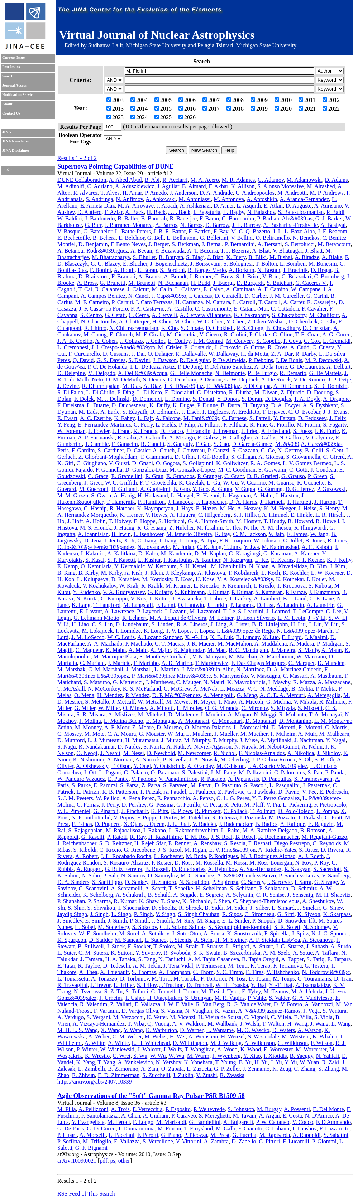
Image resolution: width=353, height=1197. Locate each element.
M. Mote (94, 734)
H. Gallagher (237, 437)
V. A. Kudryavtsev (124, 592)
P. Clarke (259, 334)
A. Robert (86, 856)
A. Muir (307, 734)
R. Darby (305, 354)
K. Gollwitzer (231, 463)
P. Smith (139, 921)
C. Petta (212, 805)
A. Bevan (141, 251)
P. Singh (143, 914)
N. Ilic (251, 528)
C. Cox (312, 341)
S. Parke (81, 785)
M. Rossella (209, 863)
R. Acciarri (174, 180)
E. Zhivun (83, 1075)
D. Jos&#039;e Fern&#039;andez (96, 547)
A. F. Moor (116, 727)
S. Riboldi (84, 850)
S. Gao (221, 444)
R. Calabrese (109, 289)
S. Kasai (94, 560)
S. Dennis (154, 379)
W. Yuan (309, 1062)
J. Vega (311, 1011)
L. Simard (283, 908)
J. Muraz (171, 740)
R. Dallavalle (191, 354)
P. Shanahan (71, 901)
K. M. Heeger (279, 508)
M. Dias (131, 386)
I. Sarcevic (279, 882)
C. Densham (182, 379)
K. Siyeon (308, 914)
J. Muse (249, 740)
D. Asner (224, 206)
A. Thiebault (114, 972)
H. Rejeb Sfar (150, 843)
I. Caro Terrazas (154, 302)
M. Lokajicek (97, 631)
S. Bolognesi (238, 264)
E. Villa (302, 1017)
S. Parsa (129, 785)
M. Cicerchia (182, 334)
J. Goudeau (324, 470)
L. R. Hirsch (329, 515)
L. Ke (261, 560)
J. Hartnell (272, 502)
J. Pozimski (253, 817)
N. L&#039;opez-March (305, 631)
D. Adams (336, 180)
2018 (235, 109)
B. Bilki (257, 257)
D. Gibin (185, 457)
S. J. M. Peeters (75, 798)
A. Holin (96, 521)
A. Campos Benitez (103, 296)
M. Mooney (88, 727)
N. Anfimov (129, 199)
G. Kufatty (160, 592)
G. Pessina (161, 805)
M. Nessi (133, 753)
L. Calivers (187, 289)
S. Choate (192, 328)
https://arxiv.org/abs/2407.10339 (94, 1082)
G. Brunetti (112, 283)
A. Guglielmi (155, 489)
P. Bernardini (240, 244)
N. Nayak (245, 747)
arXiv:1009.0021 (76, 1161)
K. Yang (85, 1062)
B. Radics (266, 824)
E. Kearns (282, 560)
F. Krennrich (236, 586)
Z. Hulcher (181, 528)
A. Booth (124, 270)
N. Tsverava (87, 991)
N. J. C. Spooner (330, 933)
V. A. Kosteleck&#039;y (245, 579)
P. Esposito (178, 1109)
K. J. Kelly (339, 560)
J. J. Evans (335, 412)
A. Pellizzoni (93, 1109)
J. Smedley (69, 921)
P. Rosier (162, 863)
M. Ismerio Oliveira (189, 534)
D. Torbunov (134, 978)
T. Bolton (266, 264)
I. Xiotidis (275, 1056)
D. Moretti (283, 727)
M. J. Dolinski (113, 399)
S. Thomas (144, 972)
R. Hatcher (122, 508)
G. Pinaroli (105, 811)
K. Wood (250, 1049)
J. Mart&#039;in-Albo (208, 669)
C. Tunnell (163, 991)
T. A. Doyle (307, 399)
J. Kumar (218, 592)
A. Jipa (208, 540)
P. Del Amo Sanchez (228, 367)
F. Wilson (322, 1043)
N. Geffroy (289, 450)
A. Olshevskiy (92, 766)
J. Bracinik (295, 270)
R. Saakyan (297, 869)
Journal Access (14, 85)
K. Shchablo (196, 901)
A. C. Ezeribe (95, 418)
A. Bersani (269, 244)
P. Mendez (137, 695)
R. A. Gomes (265, 463)
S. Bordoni (172, 270)
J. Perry (110, 805)
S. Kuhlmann (190, 592)
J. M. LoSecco (87, 637)
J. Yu (276, 1062)
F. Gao (203, 444)
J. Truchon (171, 985)
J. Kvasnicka (186, 598)
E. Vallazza (147, 1004)
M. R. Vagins (230, 998)
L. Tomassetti (73, 978)
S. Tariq (315, 959)
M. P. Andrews (327, 193)
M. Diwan (266, 392)
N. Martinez (250, 669)
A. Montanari (193, 721)
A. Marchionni (277, 656)
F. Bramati (123, 276)
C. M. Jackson (249, 534)
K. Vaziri (225, 1011)
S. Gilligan (243, 457)
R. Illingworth (310, 528)
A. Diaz (152, 386)
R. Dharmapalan (100, 386)
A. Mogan (239, 714)
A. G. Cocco (336, 334)
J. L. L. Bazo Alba (294, 231)
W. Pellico (107, 798)
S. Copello (268, 341)
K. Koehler (295, 573)
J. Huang (124, 528)
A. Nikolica (300, 753)
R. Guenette (310, 483)
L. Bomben (293, 264)
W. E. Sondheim (97, 933)
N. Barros (191, 225)
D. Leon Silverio (255, 618)
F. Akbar (218, 186)
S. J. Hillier (246, 515)
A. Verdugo (70, 1017)
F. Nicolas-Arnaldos (262, 753)
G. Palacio (136, 772)
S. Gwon (101, 495)
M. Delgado (101, 373)
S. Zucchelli (156, 1075)
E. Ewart (67, 418)
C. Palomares (289, 772)
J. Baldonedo (100, 218)
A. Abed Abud (125, 180)
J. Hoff (75, 521)
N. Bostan (268, 270)
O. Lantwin (191, 605)
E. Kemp (67, 566)
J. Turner (188, 991)
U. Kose (205, 579)
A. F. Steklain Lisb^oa (274, 940)
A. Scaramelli (126, 888)
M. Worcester (311, 1049)
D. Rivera (332, 850)
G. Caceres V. (310, 283)
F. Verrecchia (148, 1109)
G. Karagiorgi (245, 553)
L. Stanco (155, 940)
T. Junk (232, 547)
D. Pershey (133, 805)
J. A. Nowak (203, 759)
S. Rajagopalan (85, 830)
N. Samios (133, 875)
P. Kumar (242, 592)
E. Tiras (255, 972)
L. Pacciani (121, 1135)
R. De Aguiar (195, 360)
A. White (95, 1043)
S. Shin (76, 908)
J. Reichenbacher (76, 843)
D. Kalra (148, 553)
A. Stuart (262, 946)
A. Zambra (216, 1141)
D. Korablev (125, 579)
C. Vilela (281, 1017)
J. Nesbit (110, 753)
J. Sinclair (308, 908)
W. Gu (230, 483)
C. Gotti (298, 470)
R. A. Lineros (192, 624)
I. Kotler (316, 579)
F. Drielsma (70, 405)
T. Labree (215, 598)
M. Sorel (129, 933)
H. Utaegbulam (164, 998)
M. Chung (95, 334)
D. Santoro (163, 882)
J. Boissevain (205, 264)
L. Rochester (168, 856)
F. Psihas (82, 824)
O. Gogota (168, 463)
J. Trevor (100, 985)
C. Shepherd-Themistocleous (266, 901)
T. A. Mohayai (325, 714)
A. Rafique (292, 824)
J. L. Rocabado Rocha (126, 856)
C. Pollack (236, 811)
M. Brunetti (141, 283)
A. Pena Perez (138, 798)
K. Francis (145, 431)
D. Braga (321, 270)
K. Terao (260, 966)
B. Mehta (302, 689)
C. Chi (327, 321)
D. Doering (320, 392)
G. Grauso (293, 476)
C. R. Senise (270, 895)
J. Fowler (99, 431)
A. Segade (185, 895)
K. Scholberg (98, 895)
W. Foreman (71, 431)
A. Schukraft (130, 895)
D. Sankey (136, 882)
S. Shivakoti (101, 908)
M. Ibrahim (210, 528)
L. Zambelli (91, 1069)
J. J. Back (179, 212)
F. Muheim (282, 734)
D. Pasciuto (228, 785)
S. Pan (314, 772)
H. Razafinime (165, 837)
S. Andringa (99, 199)
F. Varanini (106, 1011)
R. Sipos (232, 914)
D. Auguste (298, 206)
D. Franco (171, 431)
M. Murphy (197, 740)
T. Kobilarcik (243, 573)
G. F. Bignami (91, 1148)
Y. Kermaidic (129, 566)
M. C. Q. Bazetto (250, 231)
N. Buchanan (173, 283)
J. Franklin (198, 431)
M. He (227, 508)
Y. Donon (228, 399)
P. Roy (321, 863)
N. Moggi (265, 714)
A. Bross (87, 283)
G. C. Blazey (105, 264)
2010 (283, 100)
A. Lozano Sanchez (159, 637)
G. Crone (254, 347)
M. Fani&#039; (201, 418)
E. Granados (180, 476)
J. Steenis (180, 940)
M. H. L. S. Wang (77, 1030)
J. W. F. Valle (178, 1004)
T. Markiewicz (211, 663)
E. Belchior (131, 238)
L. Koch (270, 573)
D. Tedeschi (116, 966)
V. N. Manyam (209, 656)
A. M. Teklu (147, 966)
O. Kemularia (96, 566)
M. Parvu (201, 785)
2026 (187, 117)
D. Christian (316, 328)
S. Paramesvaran (313, 779)
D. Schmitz (304, 888)
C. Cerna (139, 315)
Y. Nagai (336, 740)
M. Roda (196, 856)
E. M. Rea (196, 837)
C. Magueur (89, 650)
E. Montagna (161, 721)
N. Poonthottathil (91, 817)
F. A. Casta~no (148, 309)
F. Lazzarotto (334, 1128)
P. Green (317, 476)
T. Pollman (262, 811)
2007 (211, 100)
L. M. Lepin (291, 618)
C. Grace (98, 476)
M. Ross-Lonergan (270, 863)
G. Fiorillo (281, 425)
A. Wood (227, 1049)
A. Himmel (275, 515)
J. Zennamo (256, 1069)
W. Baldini (69, 218)
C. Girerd (334, 457)
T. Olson (121, 766)
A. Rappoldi (306, 1135)
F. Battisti (200, 231)
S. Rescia (234, 843)
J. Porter (168, 817)
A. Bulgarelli (238, 1122)
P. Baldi (335, 212)
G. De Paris (70, 1128)
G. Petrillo (188, 805)
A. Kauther (207, 560)
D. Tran (343, 978)
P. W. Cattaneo (272, 1122)
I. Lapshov (304, 1128)
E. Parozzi (105, 785)
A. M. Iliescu (276, 528)
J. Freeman (225, 431)
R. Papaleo (212, 779)
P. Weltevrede (209, 1109)
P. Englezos (215, 412)
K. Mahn (115, 650)
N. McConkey (104, 689)
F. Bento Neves (128, 244)
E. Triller (124, 985)
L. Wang (340, 1024)
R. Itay (222, 534)
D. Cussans (116, 354)
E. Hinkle (302, 515)
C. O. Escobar (304, 412)
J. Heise (307, 508)
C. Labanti (277, 1128)
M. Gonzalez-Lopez (192, 470)
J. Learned (278, 611)
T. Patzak (150, 792)
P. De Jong (189, 367)
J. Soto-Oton (186, 933)
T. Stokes (164, 946)
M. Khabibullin (228, 566)
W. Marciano (311, 656)
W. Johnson (267, 540)
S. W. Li (337, 618)
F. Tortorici (213, 978)
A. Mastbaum (326, 676)
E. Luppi (292, 637)
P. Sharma (99, 901)
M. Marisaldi (171, 1122)
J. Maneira (283, 650)
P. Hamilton (151, 502)
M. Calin (162, 289)
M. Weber (155, 1036)
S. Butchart (279, 283)
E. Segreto (211, 895)
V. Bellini (242, 238)
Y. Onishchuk (169, 766)
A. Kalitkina (121, 553)
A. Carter (293, 302)
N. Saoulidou (194, 882)
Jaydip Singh (72, 914)
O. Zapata (172, 1069)
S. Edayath (134, 412)
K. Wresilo (97, 1056)
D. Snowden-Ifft (297, 921)
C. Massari (295, 676)
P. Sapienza (225, 882)
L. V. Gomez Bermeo (307, 463)
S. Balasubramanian (301, 212)
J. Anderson (183, 193)
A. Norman (120, 759)
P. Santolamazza (100, 1116)
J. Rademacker (236, 824)
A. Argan (269, 1116)
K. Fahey (124, 418)
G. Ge (268, 450)
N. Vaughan (198, 1011)
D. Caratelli (228, 296)
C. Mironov (254, 708)
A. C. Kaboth (317, 547)
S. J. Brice (247, 276)
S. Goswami (272, 470)
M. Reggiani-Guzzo (324, 837)
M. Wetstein (296, 1036)
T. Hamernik (120, 502)
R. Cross (277, 347)
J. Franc (121, 431)
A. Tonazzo (104, 978)
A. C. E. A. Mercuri (282, 695)
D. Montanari (260, 721)
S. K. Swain (206, 953)
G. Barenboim (238, 218)
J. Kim (337, 566)
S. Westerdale (263, 1036)
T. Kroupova (291, 586)
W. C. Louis (121, 637)
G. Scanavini (93, 888)
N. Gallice (291, 437)
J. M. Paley (223, 772)
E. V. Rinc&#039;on (232, 850)
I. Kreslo (264, 586)
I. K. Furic (327, 431)
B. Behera (104, 238)
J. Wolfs (172, 1049)
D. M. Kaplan (210, 553)
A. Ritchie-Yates (277, 850)
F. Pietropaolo (330, 805)
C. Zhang (305, 1069)
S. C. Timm (229, 972)
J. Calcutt (138, 289)
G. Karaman (277, 553)
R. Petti (232, 805)
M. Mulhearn (334, 734)
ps (112, 1161)
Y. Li (63, 624)
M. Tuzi (210, 991)
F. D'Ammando (333, 1122)
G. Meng (247, 695)
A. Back (134, 212)
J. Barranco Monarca (129, 225)
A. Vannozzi (319, 1004)
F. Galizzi (209, 437)
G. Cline (282, 334)
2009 (259, 100)
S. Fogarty (335, 425)
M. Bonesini (323, 264)
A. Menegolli (218, 695)
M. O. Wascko (253, 1030)
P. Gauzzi (218, 450)
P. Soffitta (68, 1141)
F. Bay (221, 231)
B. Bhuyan (171, 257)
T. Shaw (170, 901)
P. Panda (334, 772)
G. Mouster (151, 734)
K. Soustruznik (244, 933)
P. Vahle (257, 998)
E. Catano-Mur (251, 309)
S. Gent (334, 450)
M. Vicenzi (182, 1017)
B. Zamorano (123, 1069)
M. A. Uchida (306, 991)
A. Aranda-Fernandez (304, 199)
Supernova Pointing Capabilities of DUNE (115, 166)
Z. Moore (143, 727)
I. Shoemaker (133, 908)
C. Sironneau (259, 914)
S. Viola (323, 1017)
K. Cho (169, 328)
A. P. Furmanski (96, 437)
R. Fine (258, 425)
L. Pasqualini (284, 785)
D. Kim (318, 566)
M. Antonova (229, 199)
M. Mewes (178, 702)
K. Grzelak (191, 483)
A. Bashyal (333, 225)
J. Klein (154, 573)
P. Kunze (296, 592)
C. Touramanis (314, 978)
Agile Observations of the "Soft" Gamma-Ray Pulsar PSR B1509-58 (151, 1095)
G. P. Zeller (227, 1069)
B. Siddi (214, 908)
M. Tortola (185, 978)
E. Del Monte (328, 1109)
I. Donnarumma (137, 1128)
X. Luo (271, 637)
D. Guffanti (124, 489)
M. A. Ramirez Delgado (269, 830)
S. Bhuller (144, 257)
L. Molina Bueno (123, 721)
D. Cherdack (303, 321)
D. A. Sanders (73, 882)
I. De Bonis (289, 360)
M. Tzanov (276, 991)
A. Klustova (211, 573)
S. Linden (163, 624)
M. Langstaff (138, 605)
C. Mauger (188, 682)
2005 (163, 100)
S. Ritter (308, 850)
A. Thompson (174, 972)
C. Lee (334, 611)
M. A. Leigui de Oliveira (177, 618)
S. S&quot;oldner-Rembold (239, 927)
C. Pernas (88, 805)
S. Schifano (243, 888)
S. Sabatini (336, 1135)
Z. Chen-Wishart (267, 321)
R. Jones (337, 540)
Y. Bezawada (170, 251)
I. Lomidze (128, 631)
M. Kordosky (157, 579)
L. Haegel (182, 495)
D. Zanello (244, 1141)
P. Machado (138, 644)
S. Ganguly (180, 444)
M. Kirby (111, 573)
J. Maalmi (316, 637)
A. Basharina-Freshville (290, 225)
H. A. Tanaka (120, 959)
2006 (187, 100)
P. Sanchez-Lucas (299, 875)
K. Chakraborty (251, 315)
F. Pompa (327, 811)
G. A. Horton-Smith (210, 521)
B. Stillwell (91, 946)
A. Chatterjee (134, 321)
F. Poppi (146, 817)
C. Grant (234, 476)
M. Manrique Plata (114, 656)
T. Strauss (212, 946)
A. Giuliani (155, 1116)
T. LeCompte (308, 611)
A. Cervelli (164, 315)
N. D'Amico (319, 1116)
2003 (115, 100)
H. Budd (200, 283)
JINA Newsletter (15, 141)
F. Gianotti (250, 1128)
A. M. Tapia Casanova (213, 959)
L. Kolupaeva (92, 579)
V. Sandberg (336, 875)
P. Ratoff (117, 837)
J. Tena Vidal (178, 966)
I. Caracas (200, 296)
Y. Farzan (284, 418)
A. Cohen (106, 341)
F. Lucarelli (296, 1141)
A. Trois (120, 1109)
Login (7, 169)
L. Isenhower (148, 534)
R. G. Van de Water (249, 1004)
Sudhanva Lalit (105, 45)
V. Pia (273, 805)
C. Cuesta (323, 347)
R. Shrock (190, 908)
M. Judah (183, 547)
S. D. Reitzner (115, 843)
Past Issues (11, 67)
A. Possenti (297, 1109)
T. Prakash (310, 817)
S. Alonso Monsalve (280, 186)
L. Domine (177, 399)
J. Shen (222, 901)
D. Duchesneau (129, 405)
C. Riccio (110, 850)
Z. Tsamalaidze (312, 985)
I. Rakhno (154, 830)
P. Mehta (326, 689)
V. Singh (165, 914)
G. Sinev (333, 908)
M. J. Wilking (226, 1043)
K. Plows (181, 811)
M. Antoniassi (195, 199)
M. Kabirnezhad (280, 547)
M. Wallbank (222, 1024)
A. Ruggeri (89, 869)
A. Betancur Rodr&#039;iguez (92, 251)
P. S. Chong (250, 328)
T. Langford (106, 605)
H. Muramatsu (141, 740)
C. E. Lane (321, 598)
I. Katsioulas (177, 560)
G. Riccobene (139, 850)
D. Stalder (100, 940)
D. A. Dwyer (285, 405)
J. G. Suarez (289, 946)
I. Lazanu (175, 611)
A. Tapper (292, 959)
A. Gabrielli (152, 437)
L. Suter (66, 953)
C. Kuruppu (114, 598)
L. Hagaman (236, 495)
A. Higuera (182, 515)
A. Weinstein (203, 1036)
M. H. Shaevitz (333, 895)
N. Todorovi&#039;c (326, 972)
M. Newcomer (194, 753)
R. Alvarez (85, 193)
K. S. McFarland (142, 689)
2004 (139, 100)
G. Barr (93, 225)
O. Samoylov (162, 875)
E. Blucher (135, 264)
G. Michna (278, 702)
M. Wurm (198, 1056)
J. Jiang (167, 540)
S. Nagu (66, 747)
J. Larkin (217, 605)
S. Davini (139, 360)
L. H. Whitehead (151, 1043)
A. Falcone (168, 418)
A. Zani (149, 1069)
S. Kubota (320, 586)
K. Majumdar (189, 650)
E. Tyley (251, 991)
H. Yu (261, 1062)
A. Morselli (92, 1135)
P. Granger (209, 476)
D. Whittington (190, 1043)
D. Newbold (161, 753)
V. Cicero (210, 334)
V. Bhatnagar (287, 251)
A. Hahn (263, 495)
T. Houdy (274, 521)
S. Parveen (175, 785)
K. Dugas (183, 405)
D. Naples (129, 747)
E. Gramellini (126, 476)
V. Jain (276, 534)
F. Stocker (139, 946)
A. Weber (99, 1036)
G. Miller (84, 708)
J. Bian (215, 257)
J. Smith (117, 921)
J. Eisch (191, 412)
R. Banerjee (183, 218)
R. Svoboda (176, 953)
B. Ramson (313, 830)
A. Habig (124, 495)
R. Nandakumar (97, 747)
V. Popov (124, 817)
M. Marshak (71, 669)
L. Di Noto (149, 392)
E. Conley (179, 341)
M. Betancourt (334, 244)
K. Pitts (159, 811)
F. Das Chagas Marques (258, 663)
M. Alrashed (321, 186)
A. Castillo (179, 309)
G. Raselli (92, 837)
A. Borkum (241, 270)
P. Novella (174, 759)
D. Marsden (331, 663)
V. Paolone (143, 779)
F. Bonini (100, 270)
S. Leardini (250, 611)
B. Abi (152, 180)
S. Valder (279, 998)
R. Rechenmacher (278, 837)
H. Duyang (255, 405)
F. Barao (209, 218)
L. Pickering (297, 805)
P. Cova (292, 341)
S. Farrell (260, 418)
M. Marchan (243, 656)
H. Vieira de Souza (219, 1017)
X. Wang (111, 1030)
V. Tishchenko (282, 972)
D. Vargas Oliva (139, 1011)
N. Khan (258, 566)
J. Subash (317, 946)
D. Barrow (217, 225)
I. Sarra (303, 882)
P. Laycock (149, 611)
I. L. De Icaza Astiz (152, 367)
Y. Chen (235, 321)
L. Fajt (145, 418)
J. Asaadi (167, 206)
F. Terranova (287, 966)
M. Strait (187, 946)
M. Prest (219, 1135)
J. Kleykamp (180, 573)
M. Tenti (238, 966)
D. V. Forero (288, 1004)
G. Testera (316, 966)
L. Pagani (110, 772)
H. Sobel (85, 927)
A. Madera (302, 644)
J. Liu (315, 624)
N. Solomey (316, 927)
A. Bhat (261, 251)
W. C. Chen (210, 321)
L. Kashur (149, 560)
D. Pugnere (108, 824)
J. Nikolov (328, 753)
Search (7, 76)
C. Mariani (92, 663)
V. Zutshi (206, 1075)
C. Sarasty (252, 882)
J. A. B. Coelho (74, 341)
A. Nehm (312, 747)
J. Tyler (230, 991)
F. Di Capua (257, 386)
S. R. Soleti (287, 927)
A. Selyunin (239, 895)
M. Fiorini (308, 425)
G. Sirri (286, 914)
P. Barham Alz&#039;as (284, 218)
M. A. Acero (205, 180)
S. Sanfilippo (107, 882)
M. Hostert (248, 521)
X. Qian (133, 824)
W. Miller (109, 708)
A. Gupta (221, 489)
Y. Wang (133, 1030)
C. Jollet (292, 540)
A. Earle (109, 412)
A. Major (160, 650)
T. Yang (106, 1062)
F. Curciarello (84, 354)
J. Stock (116, 946)
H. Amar (132, 193)
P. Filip (187, 425)
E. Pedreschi (333, 792)
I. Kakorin (93, 553)
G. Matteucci (128, 682)
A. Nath (175, 747)
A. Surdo (340, 946)
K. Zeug (281, 1069)
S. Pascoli (255, 785)
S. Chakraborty (289, 315)
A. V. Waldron (188, 1024)
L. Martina (166, 669)
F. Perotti (147, 1135)
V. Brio (270, 276)
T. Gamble (97, 444)
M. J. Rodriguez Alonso (268, 856)
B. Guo (181, 489)
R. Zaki (330, 1062)
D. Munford (71, 740)
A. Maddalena (270, 644)
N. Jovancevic (154, 547)
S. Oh (305, 759)
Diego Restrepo (292, 843)
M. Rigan (195, 850)
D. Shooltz (164, 908)
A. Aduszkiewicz (134, 186)
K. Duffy (159, 405)
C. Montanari (227, 721)
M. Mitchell (151, 714)
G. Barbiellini (205, 1122)
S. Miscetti (310, 708)
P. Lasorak (242, 605)
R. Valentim (93, 1004)
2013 (115, 109)
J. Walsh (249, 1024)
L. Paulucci (202, 792)
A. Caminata (240, 289)
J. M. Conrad (208, 341)
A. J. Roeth (311, 856)
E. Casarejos (321, 302)
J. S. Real (221, 837)
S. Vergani (98, 1017)
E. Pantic (118, 779)
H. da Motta (254, 354)
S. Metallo (97, 702)
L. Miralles (189, 708)
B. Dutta (230, 405)
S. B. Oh (324, 759)
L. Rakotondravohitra (193, 830)
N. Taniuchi (171, 959)
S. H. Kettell (193, 566)
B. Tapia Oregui (260, 959)
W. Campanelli (308, 289)
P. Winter (87, 1049)
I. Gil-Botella (212, 457)
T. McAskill (71, 689)
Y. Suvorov (148, 953)
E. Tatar (66, 966)
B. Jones (315, 540)
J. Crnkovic (227, 347)
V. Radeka (204, 824)
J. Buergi (223, 283)
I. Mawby (279, 682)
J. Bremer (200, 276)
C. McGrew (177, 689)
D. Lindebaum (131, 624)
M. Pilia (66, 1109)
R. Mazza (304, 682)
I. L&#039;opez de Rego (245, 631)
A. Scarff (155, 888)
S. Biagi (195, 257)
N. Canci (138, 296)
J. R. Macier (201, 644)
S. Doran (252, 399)
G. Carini (317, 296)
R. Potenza (224, 817)
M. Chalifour (324, 315)
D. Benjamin (93, 244)
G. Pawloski (261, 792)
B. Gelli (314, 450)
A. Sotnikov (155, 933)
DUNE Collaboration (81, 180)
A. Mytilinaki (275, 740)
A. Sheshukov (318, 901)
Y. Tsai (258, 985)
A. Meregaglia (323, 695)
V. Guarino (253, 483)
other (124, 1161)
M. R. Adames (238, 180)
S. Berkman (185, 244)
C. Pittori (269, 1141)
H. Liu (298, 624)
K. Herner (131, 515)
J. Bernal (212, 244)
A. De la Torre (270, 367)
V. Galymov (319, 437)
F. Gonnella (109, 470)
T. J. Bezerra (234, 251)
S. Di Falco (70, 392)
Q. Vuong (158, 1024)
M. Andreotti (292, 193)
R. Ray (137, 837)
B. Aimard (194, 186)
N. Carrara (218, 302)
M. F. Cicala (150, 334)
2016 (187, 109)
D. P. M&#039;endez (176, 695)
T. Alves (110, 193)
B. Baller (128, 218)
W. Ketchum (162, 566)
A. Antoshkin (262, 199)
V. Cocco (302, 1122)
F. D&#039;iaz (223, 386)
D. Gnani (142, 463)
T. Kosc (183, 579)
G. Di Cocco (101, 1128)
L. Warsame (220, 1030)
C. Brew (223, 276)
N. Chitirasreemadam (133, 328)
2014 (139, 109)
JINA (6, 132)
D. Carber (255, 296)
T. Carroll (269, 302)
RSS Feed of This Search (86, 1194)
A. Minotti (161, 708)
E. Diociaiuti (179, 392)
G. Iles (233, 528)
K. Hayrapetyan (155, 508)
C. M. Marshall (105, 669)
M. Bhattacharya (111, 257)
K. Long (153, 631)
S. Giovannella (303, 457)
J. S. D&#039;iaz (184, 386)
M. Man (216, 650)
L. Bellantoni (182, 238)
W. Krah (128, 586)
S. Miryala (283, 708)
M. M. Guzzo (72, 495)
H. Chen (161, 321)
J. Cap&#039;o (169, 296)
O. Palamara (165, 772)
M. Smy (185, 921)
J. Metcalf (123, 702)
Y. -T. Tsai (281, 985)
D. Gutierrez (299, 489)
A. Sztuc (303, 953)
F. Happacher (211, 502)
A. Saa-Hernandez (260, 869)
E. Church (121, 334)
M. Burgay (269, 1109)
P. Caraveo (183, 1116)
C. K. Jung (209, 547)
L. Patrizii (87, 792)
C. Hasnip (95, 508)
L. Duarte (98, 405)
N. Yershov (168, 1062)
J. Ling (218, 624)
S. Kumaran (269, 592)
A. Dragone (336, 399)
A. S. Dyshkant (320, 405)
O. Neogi (86, 753)
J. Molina (90, 721)
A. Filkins (209, 425)
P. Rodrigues (223, 856)
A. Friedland (275, 431)
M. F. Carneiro (92, 302)
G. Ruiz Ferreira (123, 869)
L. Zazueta (199, 1069)
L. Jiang (188, 540)
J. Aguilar (168, 186)
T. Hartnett (299, 502)
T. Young (225, 1062)
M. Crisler (169, 347)
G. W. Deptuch (241, 379)
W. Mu (175, 734)
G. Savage (326, 882)
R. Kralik (152, 586)
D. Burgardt (250, 283)
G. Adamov (271, 180)
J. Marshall (139, 669)
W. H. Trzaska (231, 985)
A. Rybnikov (222, 869)
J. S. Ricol (170, 850)
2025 (163, 117)
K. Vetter (157, 1017)
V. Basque (69, 231)
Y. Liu (331, 624)
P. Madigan (330, 644)
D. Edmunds (164, 412)
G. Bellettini (214, 238)
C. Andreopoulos (254, 193)
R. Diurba (240, 392)
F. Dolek (84, 399)
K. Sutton (122, 953)
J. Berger (158, 244)
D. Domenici (147, 399)
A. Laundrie (320, 605)
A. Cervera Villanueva (205, 315)
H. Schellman (211, 888)
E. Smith (95, 921)
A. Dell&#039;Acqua (142, 373)
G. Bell (155, 238)
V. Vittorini (188, 1141)
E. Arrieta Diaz (97, 206)
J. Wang (319, 1024)
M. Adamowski (304, 180)
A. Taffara (326, 953)
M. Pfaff (253, 805)
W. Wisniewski (117, 1049)
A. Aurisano (328, 206)
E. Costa (292, 1116)
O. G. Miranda (221, 708)
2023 (115, 117)
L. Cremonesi (73, 347)
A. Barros (166, 225)
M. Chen (184, 321)
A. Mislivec (121, 714)
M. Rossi (236, 863)
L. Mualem (198, 734)
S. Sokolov (144, 927)
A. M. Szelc (276, 953)
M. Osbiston (230, 766)
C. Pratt (333, 817)
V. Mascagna (265, 676)
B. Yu (245, 1062)
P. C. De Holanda (107, 367)
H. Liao (80, 624)
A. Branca (149, 276)
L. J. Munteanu (104, 740)
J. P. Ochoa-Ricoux (274, 759)
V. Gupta (245, 489)
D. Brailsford (93, 276)
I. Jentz (112, 540)
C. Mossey (69, 734)
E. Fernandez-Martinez (104, 425)
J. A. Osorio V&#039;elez (277, 766)
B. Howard (300, 521)
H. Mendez (110, 695)
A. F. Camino (273, 289)
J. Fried (249, 431)
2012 (331, 100)
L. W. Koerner (327, 573)
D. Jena (92, 540)
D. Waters (283, 1030)
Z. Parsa (151, 785)
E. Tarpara (339, 959)
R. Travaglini (72, 985)
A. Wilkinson (259, 1043)
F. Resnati (259, 843)
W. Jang (319, 534)
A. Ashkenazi (195, 206)
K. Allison (243, 186)
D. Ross (184, 863)
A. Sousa (214, 933)
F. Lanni (165, 605)
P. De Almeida (229, 360)
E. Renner (179, 843)
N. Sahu (91, 875)
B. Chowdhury (283, 328)
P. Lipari (67, 1135)
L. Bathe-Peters (133, 231)
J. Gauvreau (191, 450)
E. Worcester (278, 1049)
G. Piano (171, 1135)
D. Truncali (199, 985)
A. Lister (239, 624)
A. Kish (133, 573)
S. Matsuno (97, 682)
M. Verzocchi (128, 1017)
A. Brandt (175, 276)
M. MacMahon (235, 644)
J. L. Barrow (246, 225)
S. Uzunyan (198, 998)
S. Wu (140, 1056)
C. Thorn (203, 972)
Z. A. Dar (282, 354)
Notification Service (18, 95)
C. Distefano (211, 392)
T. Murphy (225, 740)
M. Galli (225, 1128)
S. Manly (308, 650)
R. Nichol (225, 753)
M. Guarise (281, 483)
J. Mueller (225, 734)
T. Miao (227, 702)
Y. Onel (142, 766)
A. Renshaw (207, 843)
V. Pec (309, 792)
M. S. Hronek (95, 528)
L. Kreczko (206, 586)
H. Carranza (189, 302)
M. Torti (161, 978)
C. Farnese (234, 418)
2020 (283, 109)
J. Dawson (165, 360)
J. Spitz (300, 933)
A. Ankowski (161, 199)
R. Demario (293, 373)
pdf (103, 1161)
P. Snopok (263, 921)
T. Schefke (180, 888)
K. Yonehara (198, 1062)
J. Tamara (91, 959)
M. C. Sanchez (197, 875)
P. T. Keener (310, 560)
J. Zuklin (183, 1075)
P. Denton (210, 379)
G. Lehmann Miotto (96, 618)
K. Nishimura (88, 759)
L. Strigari (238, 946)
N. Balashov (261, 212)
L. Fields (166, 425)
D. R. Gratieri (262, 476)
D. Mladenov (183, 714)
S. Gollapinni (198, 463)
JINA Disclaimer (15, 150)
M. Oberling (234, 759)
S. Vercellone (158, 1141)
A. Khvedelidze (289, 566)
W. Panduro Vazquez (81, 779)
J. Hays (184, 508)
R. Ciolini (235, 334)
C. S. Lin (102, 624)
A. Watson (309, 1030)
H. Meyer (204, 702)
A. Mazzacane (334, 682)
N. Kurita (86, 598)
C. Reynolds (327, 843)
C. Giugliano (91, 463)
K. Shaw (148, 901)
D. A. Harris (243, 502)
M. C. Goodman (237, 470)
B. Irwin (120, 534)
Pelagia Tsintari (215, 45)
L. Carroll (244, 302)
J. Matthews (159, 682)
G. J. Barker (329, 218)
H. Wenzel (233, 1036)
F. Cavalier (314, 309)
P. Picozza (195, 1135)
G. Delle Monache (191, 373)
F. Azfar (113, 212)
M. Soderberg (113, 927)
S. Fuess (302, 431)
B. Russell (157, 869)
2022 (331, 109)
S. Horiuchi (171, 521)
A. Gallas (265, 437)
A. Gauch (164, 450)
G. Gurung (270, 489)
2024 (139, 117)
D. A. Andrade (216, 193)
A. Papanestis (243, 779)
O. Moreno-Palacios (208, 727)
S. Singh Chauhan (198, 914)
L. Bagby (233, 212)
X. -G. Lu (196, 637)
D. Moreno (169, 727)
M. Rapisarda (274, 1135)
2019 (259, 109)
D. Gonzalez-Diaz (146, 470)
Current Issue (13, 57)
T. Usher (134, 998)
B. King (66, 573)
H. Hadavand (153, 495)
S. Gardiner (111, 450)
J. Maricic (119, 663)
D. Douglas (278, 399)
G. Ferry (143, 425)
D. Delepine (71, 373)
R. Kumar (125, 901)
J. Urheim (110, 998)
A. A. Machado (105, 644)
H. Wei (178, 1036)
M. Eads (88, 412)
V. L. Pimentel (73, 811)
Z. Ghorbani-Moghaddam (107, 457)
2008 (235, 100)
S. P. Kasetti (121, 560)
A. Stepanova (317, 940)
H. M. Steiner (230, 940)
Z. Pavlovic (231, 792)
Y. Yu (291, 1062)
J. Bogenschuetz (168, 264)
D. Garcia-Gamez (252, 444)
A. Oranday (200, 766)
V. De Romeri (309, 379)
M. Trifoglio (97, 1141)
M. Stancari (128, 940)
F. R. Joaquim (235, 540)
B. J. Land (295, 598)
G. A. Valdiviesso (312, 998)
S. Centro (91, 315)
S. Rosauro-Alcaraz (126, 863)
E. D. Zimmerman (118, 1075)
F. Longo (143, 1122)
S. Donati (203, 399)
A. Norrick (147, 759)
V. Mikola (305, 702)
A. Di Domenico (292, 386)
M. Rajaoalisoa (123, 830)
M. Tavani (244, 1116)
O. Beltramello (273, 238)
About (7, 104)
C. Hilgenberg (214, 515)
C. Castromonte (213, 309)
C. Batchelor (98, 231)
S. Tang (147, 959)
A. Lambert (267, 598)
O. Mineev (135, 708)
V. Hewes (156, 515)
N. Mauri (213, 682)
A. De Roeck (276, 379)
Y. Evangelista (87, 1122)
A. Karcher (306, 553)
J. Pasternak (316, 785)
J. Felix (337, 418)
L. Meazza (232, 689)
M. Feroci (119, 1122)
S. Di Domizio (331, 386)
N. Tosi (237, 978)
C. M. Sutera (93, 953)
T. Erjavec (273, 412)
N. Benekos (305, 238)
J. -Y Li (317, 618)
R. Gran (154, 476)
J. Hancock (180, 502)
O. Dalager (160, 354)
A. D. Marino (176, 663)
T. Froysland (198, 1128)
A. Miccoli (251, 702)
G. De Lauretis (307, 367)
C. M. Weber (127, 1036)
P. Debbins (261, 360)
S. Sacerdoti (327, 869)
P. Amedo (156, 193)
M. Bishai (280, 257)
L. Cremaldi (336, 341)
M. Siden (236, 908)
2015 (163, 109)
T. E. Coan (307, 334)
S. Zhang (328, 1069)
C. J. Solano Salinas (183, 927)
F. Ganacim (124, 444)
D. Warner (191, 1030)
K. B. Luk (221, 637)
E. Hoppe (144, 521)
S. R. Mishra (90, 714)
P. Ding (125, 392)
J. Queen (154, 824)
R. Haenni (208, 495)
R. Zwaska (232, 1075)
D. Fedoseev (312, 418)
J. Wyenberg (226, 1056)
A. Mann (331, 650)
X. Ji (129, 540)
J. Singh (99, 914)
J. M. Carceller (287, 296)
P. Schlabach (273, 888)
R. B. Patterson (119, 792)
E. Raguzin (321, 824)
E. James (297, 534)
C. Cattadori (285, 309)
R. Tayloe (89, 966)
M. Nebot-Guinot (279, 747)
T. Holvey (120, 521)
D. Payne (288, 792)
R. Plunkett (208, 811)
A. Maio (137, 650)
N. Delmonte (230, 373)
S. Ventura (334, 1011)
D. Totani (259, 978)
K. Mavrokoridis (246, 682)
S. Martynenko (231, 676)
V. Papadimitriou (178, 779)
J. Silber (259, 908)
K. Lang (81, 605)
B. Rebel (245, 837)
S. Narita (153, 747)
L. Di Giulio (100, 392)
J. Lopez (204, 631)
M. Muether (254, 734)
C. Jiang (147, 540)
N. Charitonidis (98, 321)
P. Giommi (324, 1141)
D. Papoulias (276, 779)
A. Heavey (249, 508)
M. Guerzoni (93, 489)
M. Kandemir (176, 553)
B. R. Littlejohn (270, 624)
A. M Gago (182, 437)
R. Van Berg (210, 1004)
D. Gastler (138, 450)
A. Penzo (203, 798)
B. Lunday (248, 637)
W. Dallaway (223, 354)
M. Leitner (221, 618)
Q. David (83, 360)
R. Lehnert (134, 618)
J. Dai (138, 354)
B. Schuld (159, 895)
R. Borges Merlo (207, 270)
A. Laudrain (290, 605)
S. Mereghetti (214, 1116)
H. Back (156, 212)
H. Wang (297, 1024)
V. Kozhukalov (99, 586)
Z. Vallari (121, 1004)
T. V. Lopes (179, 631)
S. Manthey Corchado (164, 656)
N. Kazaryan (237, 560)
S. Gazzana (245, 450)
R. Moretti (311, 727)
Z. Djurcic (292, 392)
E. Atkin (273, 206)
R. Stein (203, 940)
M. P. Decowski (323, 360)
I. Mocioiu (213, 714)
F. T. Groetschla (158, 483)
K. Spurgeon (71, 940)
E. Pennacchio (173, 798)
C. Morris (336, 727)
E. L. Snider (235, 921)
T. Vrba (136, 1024)
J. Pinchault (134, 811)
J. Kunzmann (324, 592)
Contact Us (11, 113)
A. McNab (205, 689)
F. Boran (147, 270)
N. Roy (303, 863)
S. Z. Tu (113, 991)
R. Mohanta (292, 714)
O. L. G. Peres (232, 798)
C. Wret (121, 1056)
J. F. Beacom (332, 231)
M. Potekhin (195, 817)
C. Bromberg (329, 276)
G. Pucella (244, 1135)
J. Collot (155, 341)
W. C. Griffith (121, 483)
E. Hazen (206, 508)
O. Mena (84, 695)
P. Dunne (207, 405)
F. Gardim (83, 450)
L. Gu (213, 483)
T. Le (229, 611)
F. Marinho (146, 663)
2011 (307, 100)
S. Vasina (171, 1011)
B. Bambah (154, 218)
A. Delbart (338, 367)
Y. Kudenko (86, 592)
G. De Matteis (325, 373)
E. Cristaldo (197, 347)
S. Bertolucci (300, 244)
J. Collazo (131, 341)
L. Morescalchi (251, 727)
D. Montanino (295, 721)
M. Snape (208, 921)
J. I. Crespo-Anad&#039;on (123, 347)
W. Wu (158, 1056)
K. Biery (235, 257)
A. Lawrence (119, 611)
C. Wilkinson (293, 1043)
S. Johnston (241, 1109)
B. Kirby (88, 573)
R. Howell (327, 521)
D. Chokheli (220, 328)
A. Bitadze (307, 257)
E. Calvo (213, 289)
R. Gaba (127, 437)
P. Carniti (122, 302)
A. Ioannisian (93, 534)
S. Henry (329, 508)
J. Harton (324, 502)
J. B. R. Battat (169, 231)
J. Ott (90, 772)
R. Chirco (95, 328)
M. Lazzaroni (205, 611)
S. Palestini (194, 772)
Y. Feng (66, 425)
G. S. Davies (110, 360)
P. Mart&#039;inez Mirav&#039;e (171, 676)
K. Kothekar (290, 579)
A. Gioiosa (270, 457)
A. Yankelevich (135, 1062)
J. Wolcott (149, 1049)
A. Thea (88, 972)
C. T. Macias (169, 644)
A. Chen (130, 1116)
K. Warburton (161, 1030)
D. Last (265, 605)
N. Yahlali (327, 1056)
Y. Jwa (251, 547)
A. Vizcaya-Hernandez (99, 1024)
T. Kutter (159, 598)
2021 (307, 109)
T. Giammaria (156, 457)
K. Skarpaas (337, 914)
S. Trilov (147, 985)
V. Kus (138, 598)
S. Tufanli (136, 991)
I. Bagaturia (206, 212)
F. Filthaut (235, 425)
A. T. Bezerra (202, 251)
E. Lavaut (91, 611)
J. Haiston (287, 495)
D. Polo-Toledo (295, 811)
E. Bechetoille (73, 238)
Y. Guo (200, 489)
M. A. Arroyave (135, 206)
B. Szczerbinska (241, 953)
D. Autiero (89, 212)
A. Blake (332, 257)
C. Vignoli (256, 1017)
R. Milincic (332, 702)
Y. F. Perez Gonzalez (276, 798)
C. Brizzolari (296, 276)
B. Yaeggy (301, 1056)
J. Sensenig (300, 895)
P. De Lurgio (262, 373)
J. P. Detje (339, 379)
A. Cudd (299, 347)
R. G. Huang (151, 528)
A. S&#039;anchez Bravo (246, 875)
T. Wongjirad (199, 1049)
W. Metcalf (150, 702)
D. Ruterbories (188, 869)
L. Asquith (249, 206)
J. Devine (68, 386)
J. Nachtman (308, 740)
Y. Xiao (252, 1056)
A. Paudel (174, 792)
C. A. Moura (121, 734)
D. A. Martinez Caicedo (294, 669)
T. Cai (85, 289)
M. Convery (239, 341)
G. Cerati (115, 315)
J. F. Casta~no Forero (103, 309)
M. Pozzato (282, 817)
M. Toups (284, 978)
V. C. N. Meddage (267, 689)
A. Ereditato (245, 412)
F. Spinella (276, 933)
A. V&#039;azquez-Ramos (269, 1011)
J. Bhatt (314, 251)
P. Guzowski (331, 489)
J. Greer (93, 483)
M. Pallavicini (255, 772)
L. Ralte (230, 830)
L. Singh (121, 914)
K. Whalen (325, 1036)
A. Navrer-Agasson (209, 747)
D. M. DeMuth (123, 379)
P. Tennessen (210, 966)
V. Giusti (119, 463)
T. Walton (273, 1024)
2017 (211, 109)
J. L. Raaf (178, 824)
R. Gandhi (152, 444)
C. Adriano (100, 186)
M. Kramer (177, 586)
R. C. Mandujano (248, 650)
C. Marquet (301, 663)
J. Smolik (162, 921)
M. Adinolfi (71, 186)
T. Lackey (240, 598)
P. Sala (110, 875)
